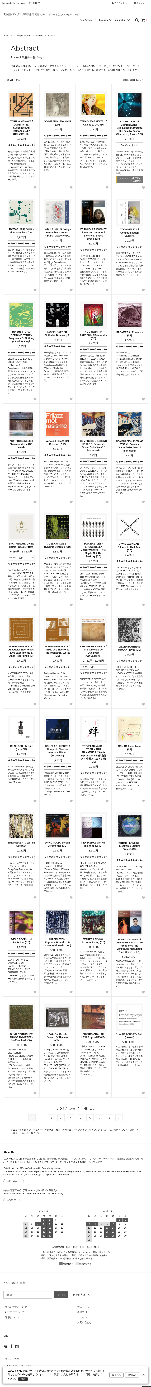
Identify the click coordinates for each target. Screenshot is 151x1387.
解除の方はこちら (83, 1295)
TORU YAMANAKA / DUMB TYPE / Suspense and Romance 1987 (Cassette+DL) (21, 128)
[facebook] (11, 1347)
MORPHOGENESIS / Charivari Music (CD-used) (21, 444)
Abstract (51, 35)
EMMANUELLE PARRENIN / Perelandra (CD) (93, 335)
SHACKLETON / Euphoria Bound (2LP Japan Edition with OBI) (57, 942)
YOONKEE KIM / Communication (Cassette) (129, 232)
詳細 (24, 1379)
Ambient (39, 35)
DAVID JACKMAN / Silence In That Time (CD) (129, 547)
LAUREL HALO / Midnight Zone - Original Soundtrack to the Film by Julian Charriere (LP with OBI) (129, 128)
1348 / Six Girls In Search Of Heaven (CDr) (57, 1037)
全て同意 (116, 1375)
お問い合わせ (14, 1181)
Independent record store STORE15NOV (21, 3)
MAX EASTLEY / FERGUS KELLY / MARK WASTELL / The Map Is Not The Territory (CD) (93, 550)
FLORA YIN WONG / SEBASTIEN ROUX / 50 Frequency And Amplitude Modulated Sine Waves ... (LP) (129, 946)
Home (6, 35)
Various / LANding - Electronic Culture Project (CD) (129, 846)
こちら (23, 1133)
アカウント (119, 3)
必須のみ (132, 1375)
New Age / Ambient (22, 35)
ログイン (140, 3)
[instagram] (17, 1347)
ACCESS (12, 1200)
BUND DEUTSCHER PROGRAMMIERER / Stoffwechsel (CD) (21, 1037)
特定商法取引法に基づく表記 (19, 1362)
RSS (5, 1357)
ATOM (13, 1357)
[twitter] (5, 1347)
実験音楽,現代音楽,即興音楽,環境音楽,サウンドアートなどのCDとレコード (41, 14)
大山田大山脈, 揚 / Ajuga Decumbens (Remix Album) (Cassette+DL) (57, 232)
